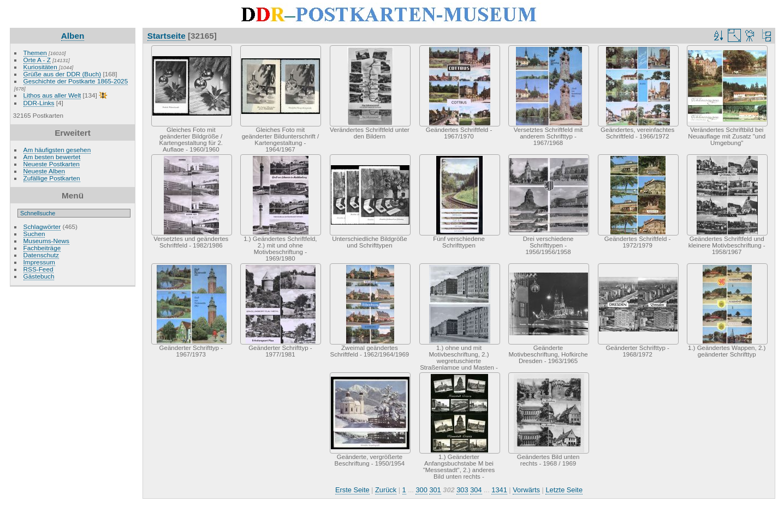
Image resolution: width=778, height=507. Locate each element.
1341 (499, 490)
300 (421, 490)
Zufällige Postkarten (51, 178)
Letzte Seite (564, 490)
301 (435, 490)
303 (462, 490)
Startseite (166, 35)
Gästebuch (39, 276)
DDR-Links (39, 102)
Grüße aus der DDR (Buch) (62, 73)
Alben (73, 35)
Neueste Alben (44, 170)
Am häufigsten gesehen (57, 149)
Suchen (34, 233)
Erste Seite (352, 490)
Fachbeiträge (42, 247)
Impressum (39, 261)
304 (476, 490)
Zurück (385, 490)
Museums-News (46, 240)
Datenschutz (41, 254)
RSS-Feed (38, 269)
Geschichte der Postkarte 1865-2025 (75, 80)
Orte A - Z (37, 59)
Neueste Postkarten (51, 163)
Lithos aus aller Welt (52, 95)
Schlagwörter (42, 226)
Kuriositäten (41, 66)
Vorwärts (526, 490)
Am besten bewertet (52, 156)
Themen (35, 52)
